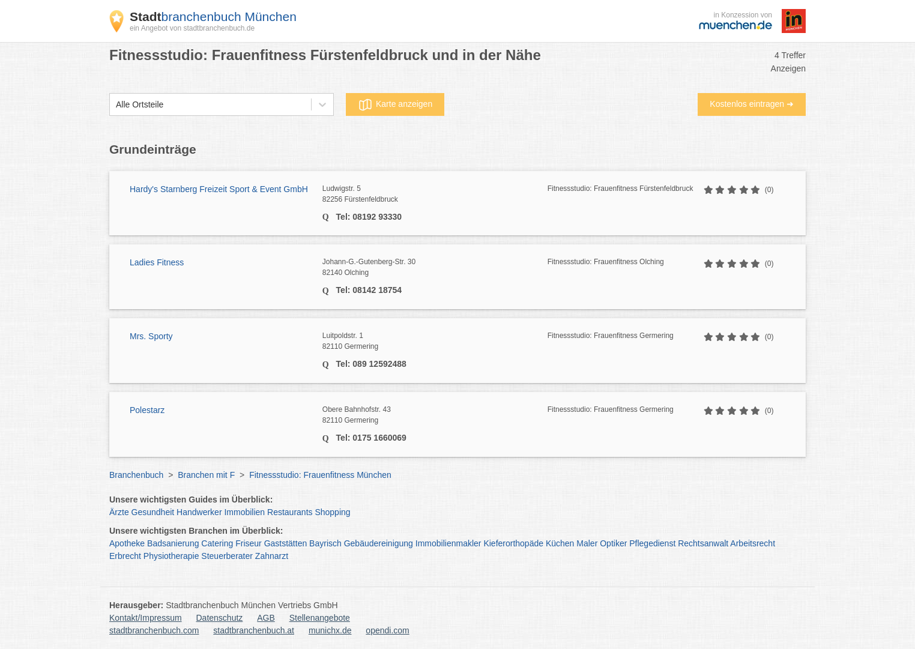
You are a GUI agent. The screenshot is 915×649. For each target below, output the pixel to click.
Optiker (613, 543)
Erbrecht (125, 556)
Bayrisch (325, 543)
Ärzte (119, 512)
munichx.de (330, 630)
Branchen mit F (206, 475)
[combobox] (116, 104)
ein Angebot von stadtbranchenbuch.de (192, 28)
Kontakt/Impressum (145, 618)
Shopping (332, 512)
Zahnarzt (271, 556)
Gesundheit (153, 512)
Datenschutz (219, 618)
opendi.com (387, 630)
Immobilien (244, 512)
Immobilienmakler (448, 543)
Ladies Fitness (157, 262)
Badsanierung (173, 543)
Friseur (248, 543)
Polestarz (147, 410)
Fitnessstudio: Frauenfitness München (320, 475)
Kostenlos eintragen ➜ (752, 104)
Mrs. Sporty (151, 336)
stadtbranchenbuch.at (253, 630)
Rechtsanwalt (703, 543)
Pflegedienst (652, 543)
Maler (586, 543)
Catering (217, 543)
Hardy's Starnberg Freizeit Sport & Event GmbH (219, 189)
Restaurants (289, 512)
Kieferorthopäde (513, 543)
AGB (266, 618)
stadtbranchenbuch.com (154, 630)
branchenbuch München (213, 16)
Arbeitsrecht (752, 543)
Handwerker (199, 512)
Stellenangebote (319, 618)
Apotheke (127, 543)
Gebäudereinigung (378, 543)
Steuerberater (227, 556)
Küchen (560, 543)
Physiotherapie (171, 556)
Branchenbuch (136, 475)
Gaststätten (285, 543)
